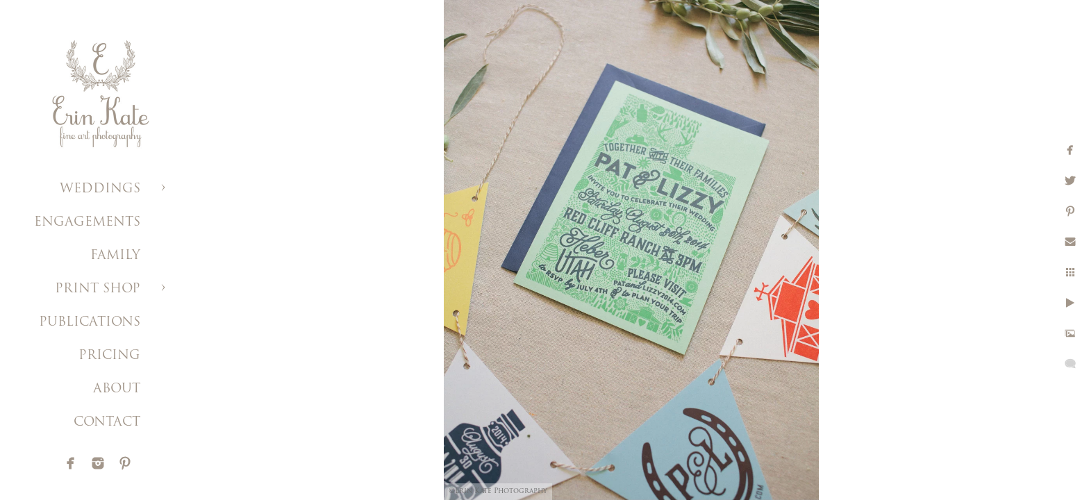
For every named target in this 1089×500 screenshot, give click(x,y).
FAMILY (115, 255)
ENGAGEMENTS (87, 222)
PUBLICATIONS (89, 322)
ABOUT (116, 389)
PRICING (109, 355)
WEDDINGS (100, 189)
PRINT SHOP (97, 289)
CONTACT (107, 422)
